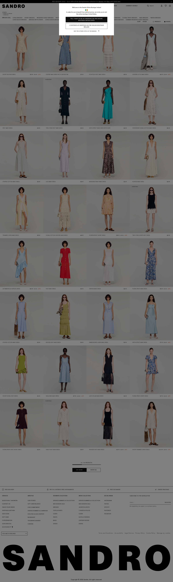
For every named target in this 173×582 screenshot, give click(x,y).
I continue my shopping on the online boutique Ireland (86, 26)
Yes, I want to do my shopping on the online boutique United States (86, 19)
